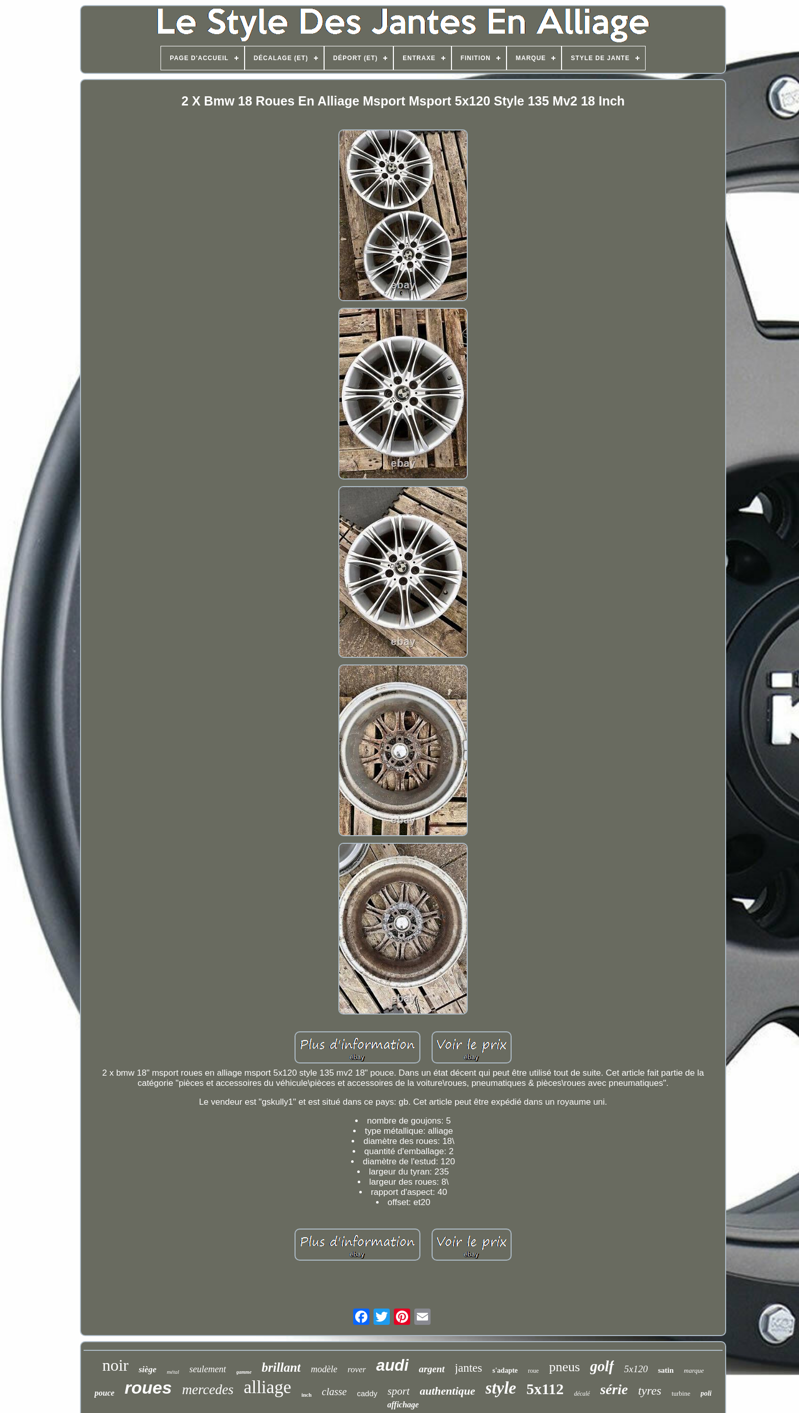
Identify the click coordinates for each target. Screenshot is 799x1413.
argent (432, 1369)
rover (357, 1369)
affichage (403, 1404)
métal (173, 1372)
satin (666, 1370)
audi (392, 1365)
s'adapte (505, 1370)
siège (147, 1369)
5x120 (636, 1369)
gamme (244, 1372)
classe (334, 1391)
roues (148, 1387)
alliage (267, 1387)
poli (706, 1393)
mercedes (207, 1389)
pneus (564, 1366)
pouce (104, 1393)
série (614, 1389)
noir (115, 1365)
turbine (681, 1393)
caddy (367, 1393)
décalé (582, 1393)
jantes (469, 1368)
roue (533, 1370)
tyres (649, 1390)
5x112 (545, 1388)
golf (602, 1366)
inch (306, 1395)
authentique (447, 1390)
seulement (208, 1369)
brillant (281, 1367)
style (501, 1388)
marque (694, 1370)
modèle (324, 1369)
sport (399, 1391)
